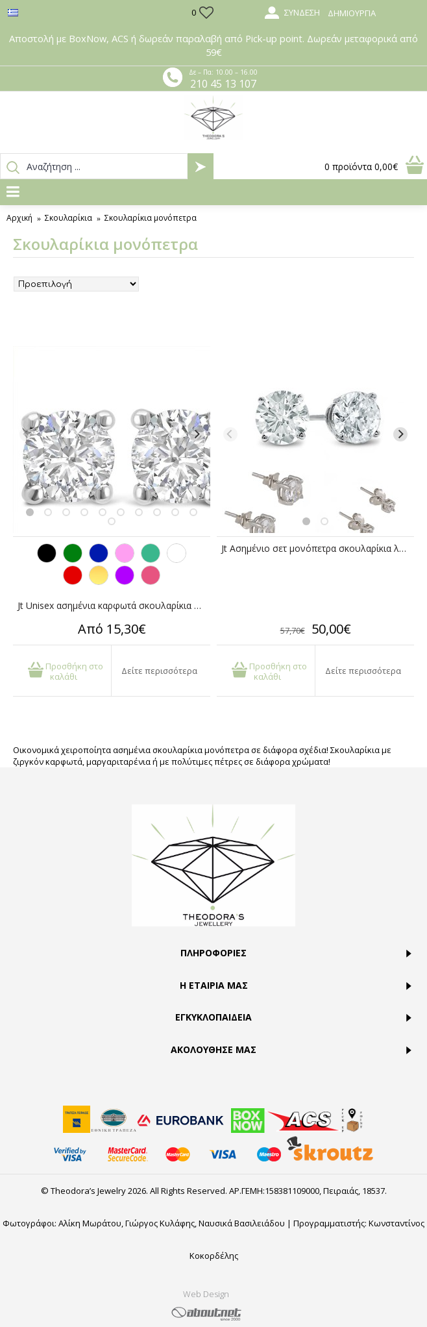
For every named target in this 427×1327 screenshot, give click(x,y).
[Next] (196, 434)
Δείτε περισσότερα (159, 670)
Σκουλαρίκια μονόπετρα (150, 217)
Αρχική (19, 217)
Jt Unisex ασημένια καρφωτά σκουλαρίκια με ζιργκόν (114, 605)
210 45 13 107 (223, 84)
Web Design (206, 1294)
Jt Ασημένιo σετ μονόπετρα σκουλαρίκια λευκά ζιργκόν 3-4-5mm (317, 548)
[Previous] (26, 434)
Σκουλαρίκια (68, 217)
